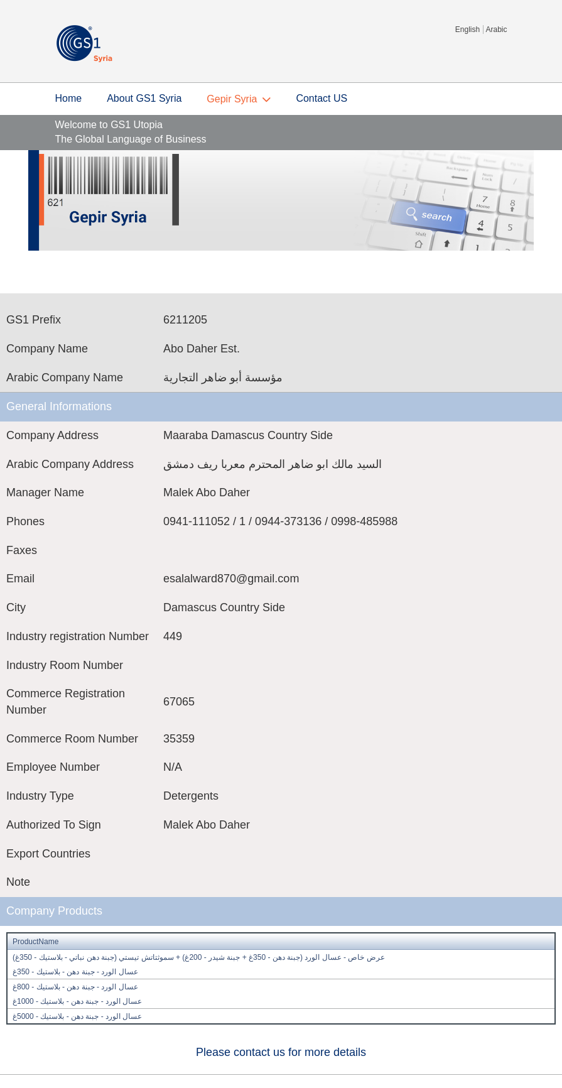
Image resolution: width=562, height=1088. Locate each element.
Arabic (496, 29)
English (467, 29)
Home (68, 98)
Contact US (321, 98)
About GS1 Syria (144, 98)
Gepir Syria (232, 99)
